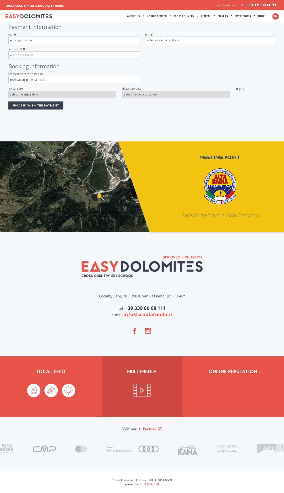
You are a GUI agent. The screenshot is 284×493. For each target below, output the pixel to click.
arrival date (15, 88)
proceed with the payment (35, 105)
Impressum (129, 479)
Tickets (224, 16)
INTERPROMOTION (149, 483)
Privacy (116, 479)
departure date (131, 88)
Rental (207, 16)
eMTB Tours (243, 16)
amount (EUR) (17, 49)
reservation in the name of (25, 74)
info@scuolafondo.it (147, 314)
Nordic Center (158, 16)
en (275, 16)
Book (261, 16)
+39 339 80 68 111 (262, 5)
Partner (152, 429)
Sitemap (142, 479)
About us (135, 16)
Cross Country (185, 16)
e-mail (149, 34)
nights (240, 88)
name (12, 34)
